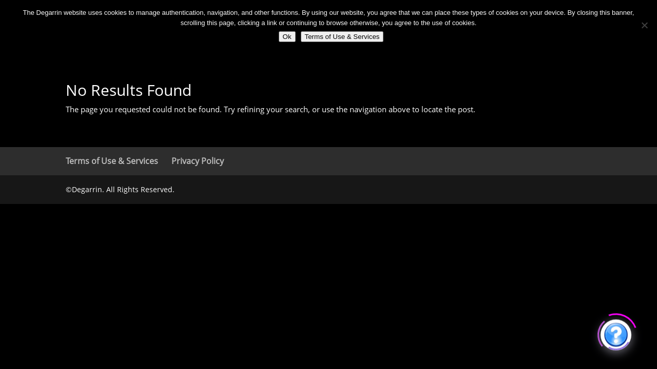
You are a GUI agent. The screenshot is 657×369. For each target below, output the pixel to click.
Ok (287, 36)
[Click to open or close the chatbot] (616, 333)
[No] (644, 25)
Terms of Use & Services (112, 161)
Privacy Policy (197, 161)
